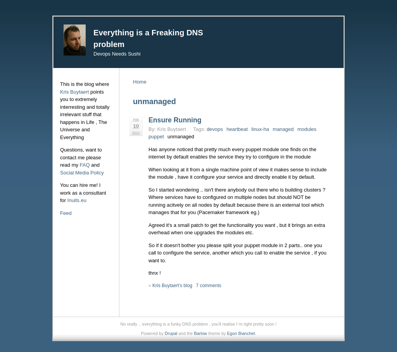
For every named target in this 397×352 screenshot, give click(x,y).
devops (215, 129)
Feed (66, 213)
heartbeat (237, 129)
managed (283, 129)
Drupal (171, 333)
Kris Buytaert (74, 92)
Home (140, 82)
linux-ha (260, 129)
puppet (156, 136)
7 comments (208, 285)
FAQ (85, 165)
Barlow (200, 333)
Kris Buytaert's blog (172, 285)
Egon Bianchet (241, 333)
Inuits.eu (76, 200)
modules (306, 129)
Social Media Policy (82, 173)
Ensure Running (174, 120)
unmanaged (180, 136)
